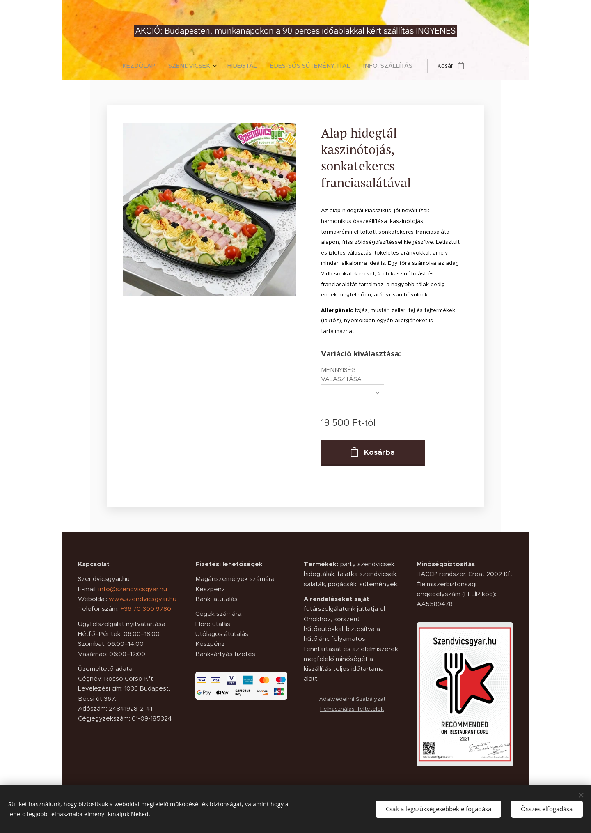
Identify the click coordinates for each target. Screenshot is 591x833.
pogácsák (342, 584)
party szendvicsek (367, 564)
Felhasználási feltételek (352, 708)
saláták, (315, 584)
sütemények (378, 584)
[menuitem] (145, 65)
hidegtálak (319, 574)
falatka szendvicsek (366, 574)
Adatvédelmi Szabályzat (351, 698)
